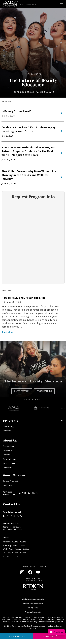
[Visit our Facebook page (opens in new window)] (30, 572)
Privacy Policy (33, 608)
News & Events (9, 459)
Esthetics (7, 430)
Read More (7, 332)
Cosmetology (9, 426)
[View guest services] (16, 636)
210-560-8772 (34, 493)
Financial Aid (8, 450)
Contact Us (8, 467)
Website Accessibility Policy (33, 603)
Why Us (6, 454)
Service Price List (10, 481)
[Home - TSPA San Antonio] (10, 4)
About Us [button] (10, 440)
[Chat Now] (56, 632)
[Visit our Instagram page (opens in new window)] (22, 572)
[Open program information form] (49, 636)
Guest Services (21, 391)
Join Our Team (9, 463)
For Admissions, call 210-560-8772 (33, 91)
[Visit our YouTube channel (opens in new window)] (38, 572)
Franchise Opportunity (33, 612)
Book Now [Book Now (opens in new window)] (7, 485)
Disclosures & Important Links (33, 599)
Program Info (44, 391)
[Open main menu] (61, 4)
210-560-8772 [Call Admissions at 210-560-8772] (12, 516)
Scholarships (8, 446)
